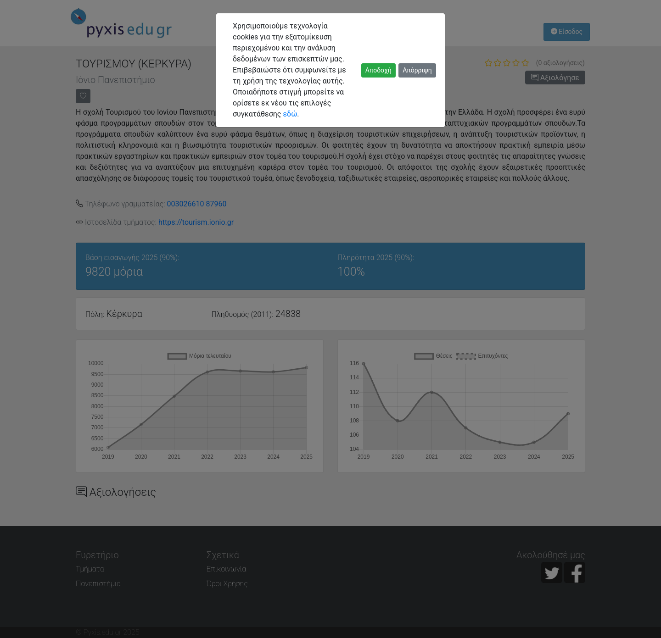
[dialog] (330, 319)
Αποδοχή (378, 70)
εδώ (290, 114)
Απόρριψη (417, 70)
